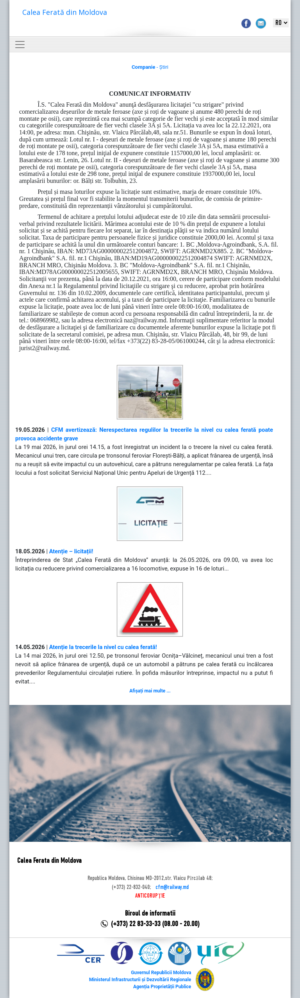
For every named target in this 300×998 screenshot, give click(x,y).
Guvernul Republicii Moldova (161, 972)
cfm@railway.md (172, 887)
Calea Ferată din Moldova (64, 12)
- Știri (150, 67)
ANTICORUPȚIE (150, 896)
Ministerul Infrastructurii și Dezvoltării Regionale (140, 979)
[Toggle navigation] (19, 44)
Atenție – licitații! (71, 551)
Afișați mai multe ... (149, 691)
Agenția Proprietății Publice (162, 986)
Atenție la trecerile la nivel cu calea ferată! (103, 647)
